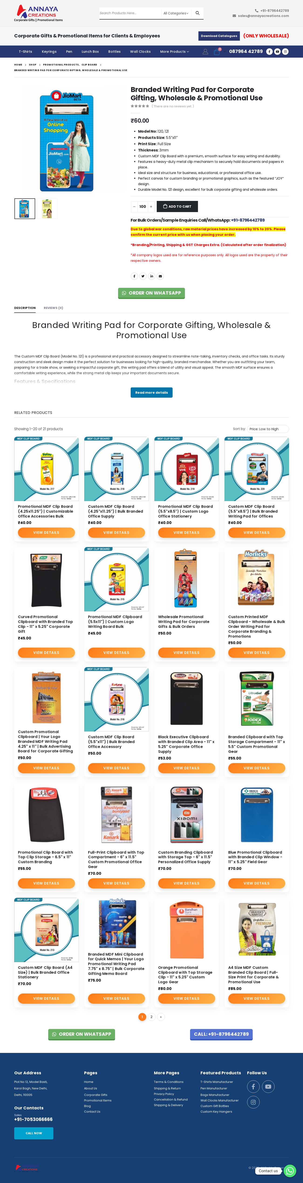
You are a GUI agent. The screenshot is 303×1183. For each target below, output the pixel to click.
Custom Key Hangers (216, 1112)
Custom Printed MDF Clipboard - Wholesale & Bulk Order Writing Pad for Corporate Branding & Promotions (256, 626)
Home (88, 1082)
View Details (46, 532)
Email (160, 276)
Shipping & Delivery (168, 1105)
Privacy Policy (164, 1094)
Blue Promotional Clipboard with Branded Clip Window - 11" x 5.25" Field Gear (255, 857)
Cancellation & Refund (171, 1099)
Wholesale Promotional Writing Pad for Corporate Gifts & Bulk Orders (184, 621)
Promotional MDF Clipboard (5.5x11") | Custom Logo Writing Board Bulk (115, 621)
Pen (69, 51)
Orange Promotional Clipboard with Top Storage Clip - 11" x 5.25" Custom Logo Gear (185, 975)
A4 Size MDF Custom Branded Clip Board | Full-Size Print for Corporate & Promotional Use (253, 975)
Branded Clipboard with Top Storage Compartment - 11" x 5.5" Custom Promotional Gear (256, 744)
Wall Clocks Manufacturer (220, 1100)
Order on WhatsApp (151, 293)
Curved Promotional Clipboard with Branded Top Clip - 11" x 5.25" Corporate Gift (45, 624)
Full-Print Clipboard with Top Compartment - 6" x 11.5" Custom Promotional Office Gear (116, 859)
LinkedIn (151, 276)
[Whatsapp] (290, 1171)
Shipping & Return (167, 1088)
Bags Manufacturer (215, 1095)
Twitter (143, 276)
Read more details (151, 392)
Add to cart (180, 206)
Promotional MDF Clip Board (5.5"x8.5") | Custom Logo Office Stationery (185, 511)
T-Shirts (25, 51)
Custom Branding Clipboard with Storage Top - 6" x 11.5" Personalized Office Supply (185, 857)
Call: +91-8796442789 (221, 1034)
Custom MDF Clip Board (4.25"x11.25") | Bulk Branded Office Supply (115, 511)
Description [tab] (25, 308)
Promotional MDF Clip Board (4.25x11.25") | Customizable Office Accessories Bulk (45, 511)
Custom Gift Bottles (215, 1106)
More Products (173, 51)
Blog (87, 1106)
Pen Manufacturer (214, 1088)
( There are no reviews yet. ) (173, 106)
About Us (90, 1088)
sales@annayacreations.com (263, 15)
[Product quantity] (143, 206)
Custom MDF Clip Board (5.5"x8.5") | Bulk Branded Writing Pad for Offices (253, 511)
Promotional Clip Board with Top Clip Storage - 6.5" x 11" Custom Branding (45, 857)
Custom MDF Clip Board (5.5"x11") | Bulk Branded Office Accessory (111, 741)
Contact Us (92, 1112)
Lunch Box (90, 51)
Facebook (134, 276)
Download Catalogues (219, 36)
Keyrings (49, 51)
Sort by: (239, 428)
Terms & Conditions (169, 1082)
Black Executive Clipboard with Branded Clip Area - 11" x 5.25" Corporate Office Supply (186, 744)
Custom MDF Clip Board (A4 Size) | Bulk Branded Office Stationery (45, 972)
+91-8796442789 (274, 10)
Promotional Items (98, 1100)
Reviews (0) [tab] (53, 308)
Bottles (114, 51)
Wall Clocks (140, 51)
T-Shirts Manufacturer (217, 1082)
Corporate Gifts (95, 1095)
